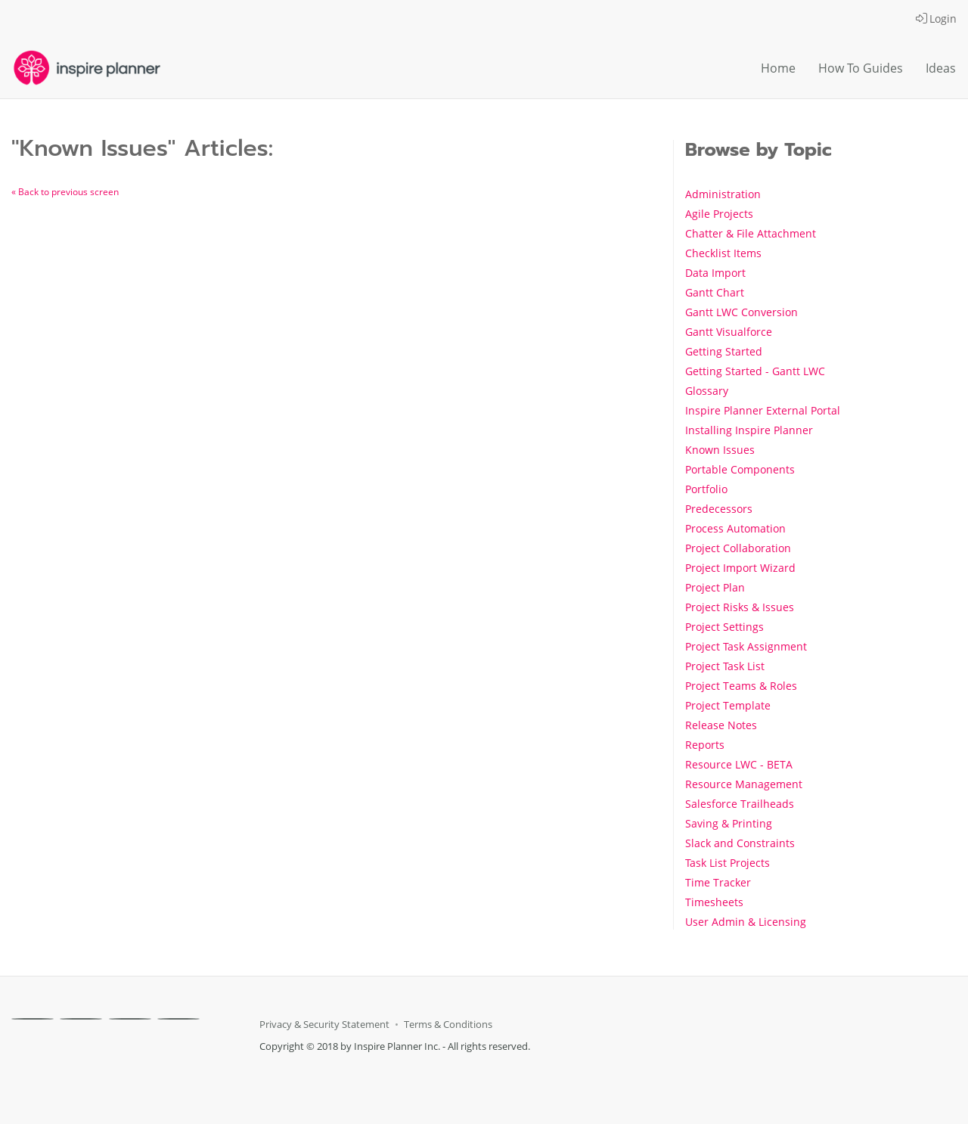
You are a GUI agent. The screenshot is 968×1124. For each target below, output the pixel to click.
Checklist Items (723, 253)
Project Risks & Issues (739, 607)
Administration (723, 194)
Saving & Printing (728, 823)
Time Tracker (718, 882)
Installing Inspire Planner (749, 430)
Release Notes (721, 725)
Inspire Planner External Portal (762, 410)
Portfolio (706, 489)
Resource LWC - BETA (739, 764)
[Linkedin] (130, 1019)
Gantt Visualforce (728, 331)
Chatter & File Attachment (750, 233)
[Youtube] (178, 1019)
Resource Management (743, 784)
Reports (704, 744)
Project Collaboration (738, 548)
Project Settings (724, 626)
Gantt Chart (714, 292)
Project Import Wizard (740, 567)
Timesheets (714, 902)
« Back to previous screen (65, 191)
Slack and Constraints (740, 843)
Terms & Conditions (448, 1024)
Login (936, 18)
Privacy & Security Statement (324, 1024)
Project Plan (715, 587)
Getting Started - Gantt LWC (755, 371)
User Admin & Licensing (745, 921)
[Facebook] (32, 1019)
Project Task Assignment (746, 646)
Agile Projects (719, 213)
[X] (81, 1019)
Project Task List (725, 666)
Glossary (706, 390)
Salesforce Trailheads (739, 803)
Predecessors (718, 508)
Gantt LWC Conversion (741, 312)
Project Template (728, 705)
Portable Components (740, 469)
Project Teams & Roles (741, 685)
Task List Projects (727, 862)
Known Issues (720, 449)
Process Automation (735, 528)
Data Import (715, 272)
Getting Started (723, 351)
